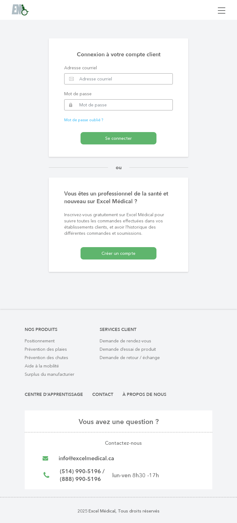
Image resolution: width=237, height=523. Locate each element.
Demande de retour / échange (130, 357)
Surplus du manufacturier (49, 374)
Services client (118, 329)
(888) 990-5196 (80, 479)
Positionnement (40, 341)
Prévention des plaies (46, 349)
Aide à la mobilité (42, 366)
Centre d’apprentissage (54, 394)
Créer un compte (118, 253)
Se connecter (118, 138)
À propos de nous (144, 394)
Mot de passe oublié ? (83, 120)
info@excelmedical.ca (86, 458)
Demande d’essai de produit (128, 349)
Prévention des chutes (46, 357)
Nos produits (41, 329)
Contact (102, 394)
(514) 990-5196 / (82, 471)
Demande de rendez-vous (125, 341)
